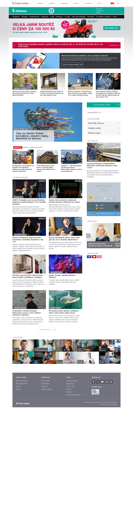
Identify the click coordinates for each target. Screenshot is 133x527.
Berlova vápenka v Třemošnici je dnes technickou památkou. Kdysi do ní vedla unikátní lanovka (80, 93)
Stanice (76, 3)
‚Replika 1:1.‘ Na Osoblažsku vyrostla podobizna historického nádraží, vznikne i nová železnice (71, 168)
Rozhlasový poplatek (73, 395)
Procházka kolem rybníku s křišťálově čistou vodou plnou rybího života (64, 312)
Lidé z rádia (18, 337)
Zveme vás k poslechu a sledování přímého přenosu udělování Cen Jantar (64, 201)
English (114, 402)
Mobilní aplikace (46, 389)
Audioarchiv (100, 10)
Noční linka (92, 221)
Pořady (24, 17)
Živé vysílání (45, 381)
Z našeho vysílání (103, 17)
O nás (67, 17)
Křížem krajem (94, 133)
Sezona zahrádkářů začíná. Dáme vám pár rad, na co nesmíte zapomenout (64, 239)
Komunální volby (22, 384)
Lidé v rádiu (70, 386)
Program (51, 3)
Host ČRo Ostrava (96, 123)
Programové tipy (94, 112)
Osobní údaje (96, 402)
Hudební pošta (94, 128)
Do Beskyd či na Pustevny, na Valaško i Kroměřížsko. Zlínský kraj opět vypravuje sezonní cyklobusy (23, 168)
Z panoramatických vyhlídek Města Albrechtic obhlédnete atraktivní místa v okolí (102, 166)
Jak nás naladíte (78, 17)
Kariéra (68, 389)
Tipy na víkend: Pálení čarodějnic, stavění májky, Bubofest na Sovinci (32, 136)
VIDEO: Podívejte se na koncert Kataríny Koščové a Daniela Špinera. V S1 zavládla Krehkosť (29, 202)
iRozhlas (40, 3)
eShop (18, 389)
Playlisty (45, 17)
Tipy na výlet (93, 141)
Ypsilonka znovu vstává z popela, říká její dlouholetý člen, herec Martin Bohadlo (24, 93)
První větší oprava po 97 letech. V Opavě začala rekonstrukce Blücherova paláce (46, 168)
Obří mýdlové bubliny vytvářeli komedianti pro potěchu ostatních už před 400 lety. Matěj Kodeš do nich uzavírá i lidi (108, 94)
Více (115, 17)
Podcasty (44, 386)
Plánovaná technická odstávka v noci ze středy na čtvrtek (84, 56)
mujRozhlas (64, 3)
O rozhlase (88, 3)
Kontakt (91, 17)
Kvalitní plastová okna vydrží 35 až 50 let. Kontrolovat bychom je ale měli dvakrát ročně (52, 93)
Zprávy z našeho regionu (33, 147)
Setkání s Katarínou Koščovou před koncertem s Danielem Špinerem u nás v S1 (27, 240)
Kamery (98, 12)
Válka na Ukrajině (22, 381)
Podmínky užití (106, 402)
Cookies (87, 402)
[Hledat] (118, 3)
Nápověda (70, 384)
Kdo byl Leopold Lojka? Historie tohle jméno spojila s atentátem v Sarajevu (27, 276)
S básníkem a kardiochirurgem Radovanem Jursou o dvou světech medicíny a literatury (26, 313)
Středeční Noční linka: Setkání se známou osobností (100, 245)
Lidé (52, 17)
